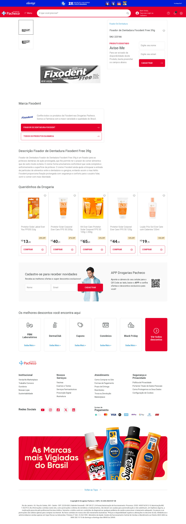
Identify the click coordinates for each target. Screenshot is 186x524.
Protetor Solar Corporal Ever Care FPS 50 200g (61, 228)
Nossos (74, 376)
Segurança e (150, 376)
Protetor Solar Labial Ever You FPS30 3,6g (33, 228)
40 (55, 241)
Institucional (26, 375)
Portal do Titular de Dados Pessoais (147, 386)
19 (144, 241)
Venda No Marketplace (28, 380)
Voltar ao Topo (93, 490)
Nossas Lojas (24, 390)
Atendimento (102, 375)
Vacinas (60, 382)
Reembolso (99, 390)
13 (26, 241)
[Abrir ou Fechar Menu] (28, 13)
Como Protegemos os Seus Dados (147, 389)
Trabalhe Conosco (26, 383)
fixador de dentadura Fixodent (61, 127)
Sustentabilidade (26, 393)
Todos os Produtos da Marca (61, 136)
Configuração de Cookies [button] (143, 393)
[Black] (93, 3)
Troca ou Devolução (103, 393)
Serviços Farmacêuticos (67, 389)
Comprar (33, 249)
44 (115, 241)
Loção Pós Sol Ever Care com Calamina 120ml (151, 228)
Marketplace (100, 397)
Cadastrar (152, 63)
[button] (26, 27)
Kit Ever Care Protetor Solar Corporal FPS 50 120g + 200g (90, 229)
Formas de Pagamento (104, 383)
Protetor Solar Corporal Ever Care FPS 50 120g (121, 228)
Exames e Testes (64, 386)
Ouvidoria (23, 387)
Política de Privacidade (142, 382)
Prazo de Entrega (102, 387)
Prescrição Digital (64, 393)
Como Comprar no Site (104, 380)
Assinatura (61, 396)
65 (85, 241)
